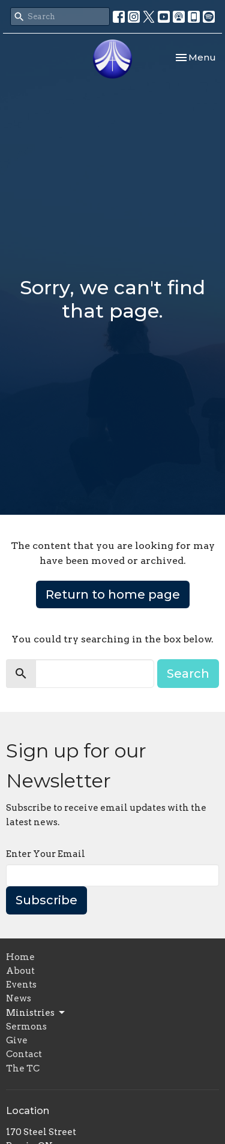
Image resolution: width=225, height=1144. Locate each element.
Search (188, 673)
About (20, 970)
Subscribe (46, 900)
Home (20, 957)
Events (21, 984)
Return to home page (113, 594)
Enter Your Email (45, 854)
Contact (24, 1054)
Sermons (26, 1026)
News (18, 998)
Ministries (36, 1013)
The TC (23, 1068)
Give (17, 1040)
